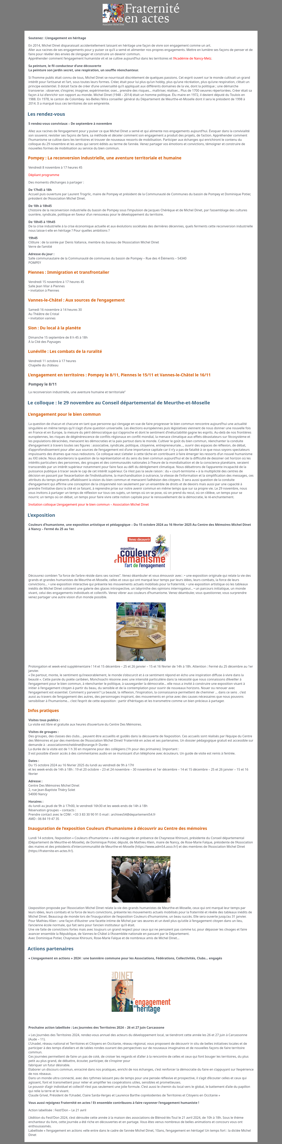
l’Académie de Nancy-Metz (192, 58)
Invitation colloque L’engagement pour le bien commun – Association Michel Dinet (88, 504)
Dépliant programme (43, 175)
